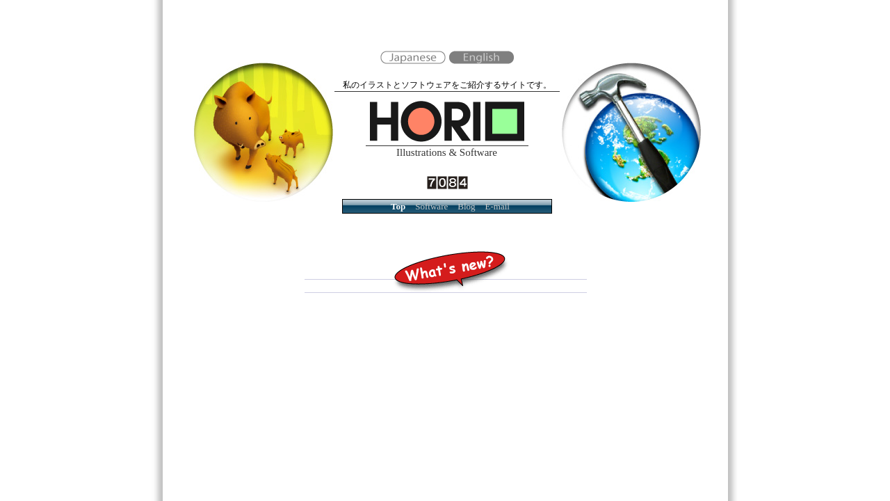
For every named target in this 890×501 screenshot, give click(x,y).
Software (431, 206)
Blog (466, 206)
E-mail (497, 206)
